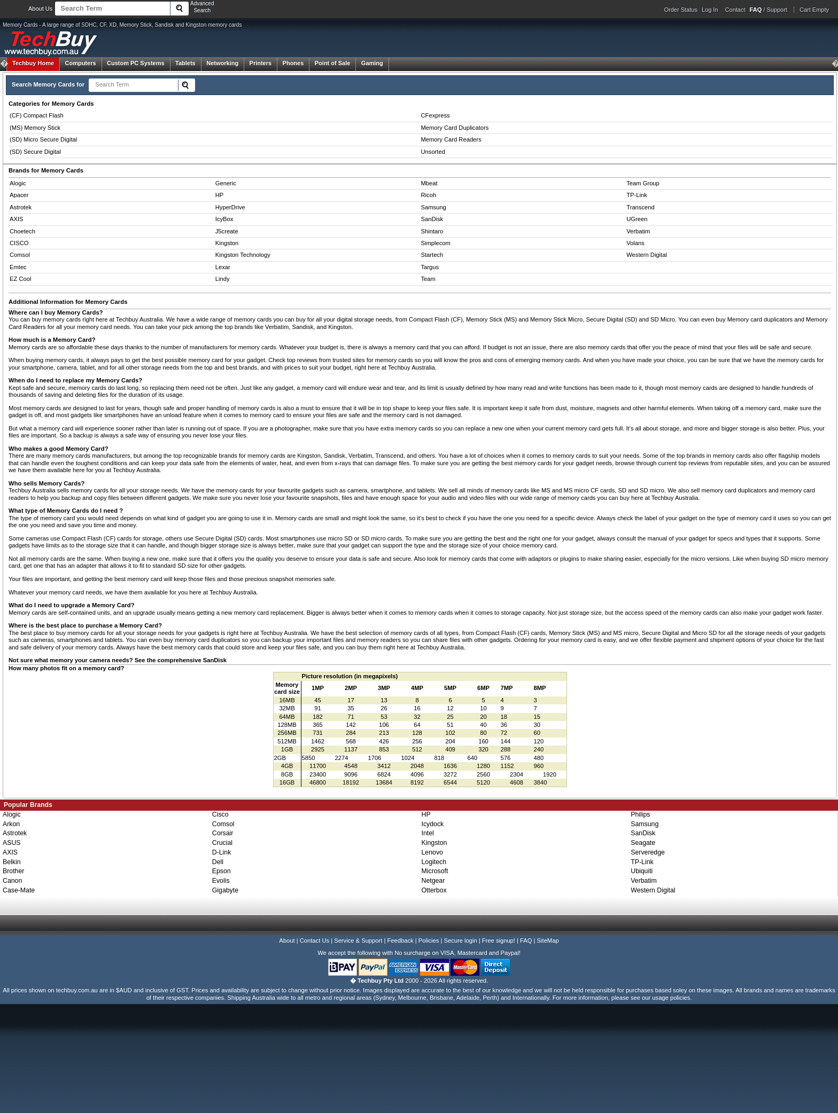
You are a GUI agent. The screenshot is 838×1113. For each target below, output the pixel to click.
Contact (735, 9)
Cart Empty (814, 9)
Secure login (460, 940)
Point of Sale (333, 63)
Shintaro (432, 231)
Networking (222, 63)
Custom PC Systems (136, 63)
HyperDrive (230, 207)
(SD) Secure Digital (35, 151)
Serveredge (648, 852)
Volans (635, 243)
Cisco (220, 814)
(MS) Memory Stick (35, 127)
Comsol (20, 255)
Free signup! (498, 940)
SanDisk (432, 219)
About (286, 940)
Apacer (19, 195)
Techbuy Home (33, 63)
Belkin (12, 862)
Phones (293, 63)
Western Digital (646, 255)
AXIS (17, 219)
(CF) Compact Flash (37, 115)
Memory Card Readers (451, 139)
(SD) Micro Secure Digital (43, 139)
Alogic (18, 183)
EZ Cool (20, 279)
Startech (432, 255)
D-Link (221, 852)
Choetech (22, 231)
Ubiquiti (642, 871)
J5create (226, 231)
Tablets (185, 63)
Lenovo (432, 852)
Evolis (221, 880)
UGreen (636, 219)
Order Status (680, 9)
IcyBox (224, 219)
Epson (221, 871)
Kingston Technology (242, 255)
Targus (430, 267)
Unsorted (433, 151)
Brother (13, 871)
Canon (12, 880)
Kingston (227, 243)
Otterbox (434, 890)
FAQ (526, 940)
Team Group (642, 183)
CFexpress (435, 115)
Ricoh (429, 195)
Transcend (640, 207)
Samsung (433, 207)
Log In (710, 9)
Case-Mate (19, 890)
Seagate (643, 842)
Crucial (222, 842)
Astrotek (21, 207)
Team (428, 279)
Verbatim (638, 231)
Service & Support (358, 940)
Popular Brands (28, 805)
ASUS (12, 842)
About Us (40, 8)
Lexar (222, 267)
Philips (640, 814)
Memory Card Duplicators (455, 127)
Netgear (433, 880)
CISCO (19, 243)
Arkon (11, 824)
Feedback (400, 940)
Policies (428, 940)
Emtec (18, 267)
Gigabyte (225, 890)
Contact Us (314, 940)
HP (219, 195)
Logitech (434, 862)
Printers (261, 63)
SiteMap (548, 940)
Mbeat (429, 183)
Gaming (372, 63)
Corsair (223, 833)
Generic (225, 183)
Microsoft (435, 871)
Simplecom (436, 243)
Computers (80, 63)
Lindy (222, 279)
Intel (428, 833)
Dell (217, 862)
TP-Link (636, 195)
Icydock (433, 824)
